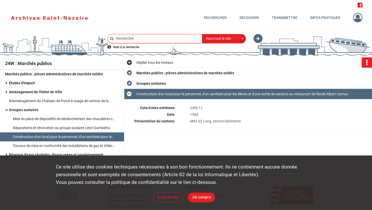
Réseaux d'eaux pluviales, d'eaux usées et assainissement (56, 155)
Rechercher (215, 18)
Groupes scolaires (23, 110)
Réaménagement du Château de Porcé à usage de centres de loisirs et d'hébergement (60, 101)
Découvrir (249, 18)
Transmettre (284, 18)
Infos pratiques (325, 18)
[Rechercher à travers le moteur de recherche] (157, 38)
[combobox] (224, 38)
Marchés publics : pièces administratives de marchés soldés (54, 74)
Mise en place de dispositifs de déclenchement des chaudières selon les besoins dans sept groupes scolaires (64, 119)
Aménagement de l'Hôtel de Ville (35, 92)
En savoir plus (168, 197)
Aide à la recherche (126, 47)
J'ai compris (201, 197)
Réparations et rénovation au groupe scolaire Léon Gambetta (61, 128)
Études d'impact (22, 83)
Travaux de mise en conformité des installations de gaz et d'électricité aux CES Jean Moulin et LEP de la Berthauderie (64, 146)
